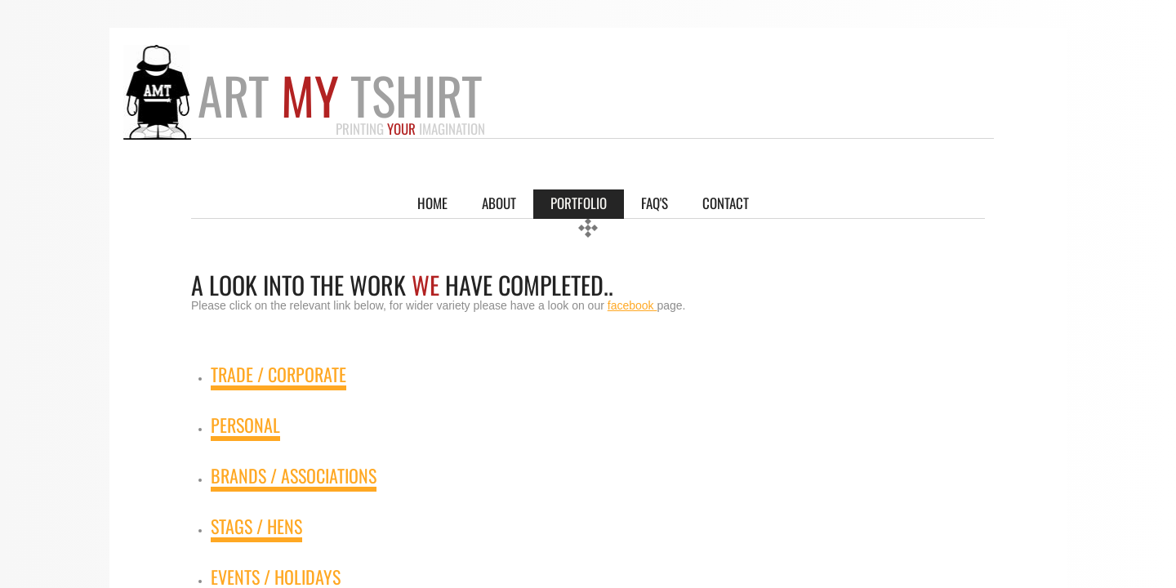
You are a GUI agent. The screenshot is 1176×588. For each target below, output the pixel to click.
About (499, 203)
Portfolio (578, 203)
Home (432, 203)
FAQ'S (654, 203)
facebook (632, 305)
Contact (725, 203)
